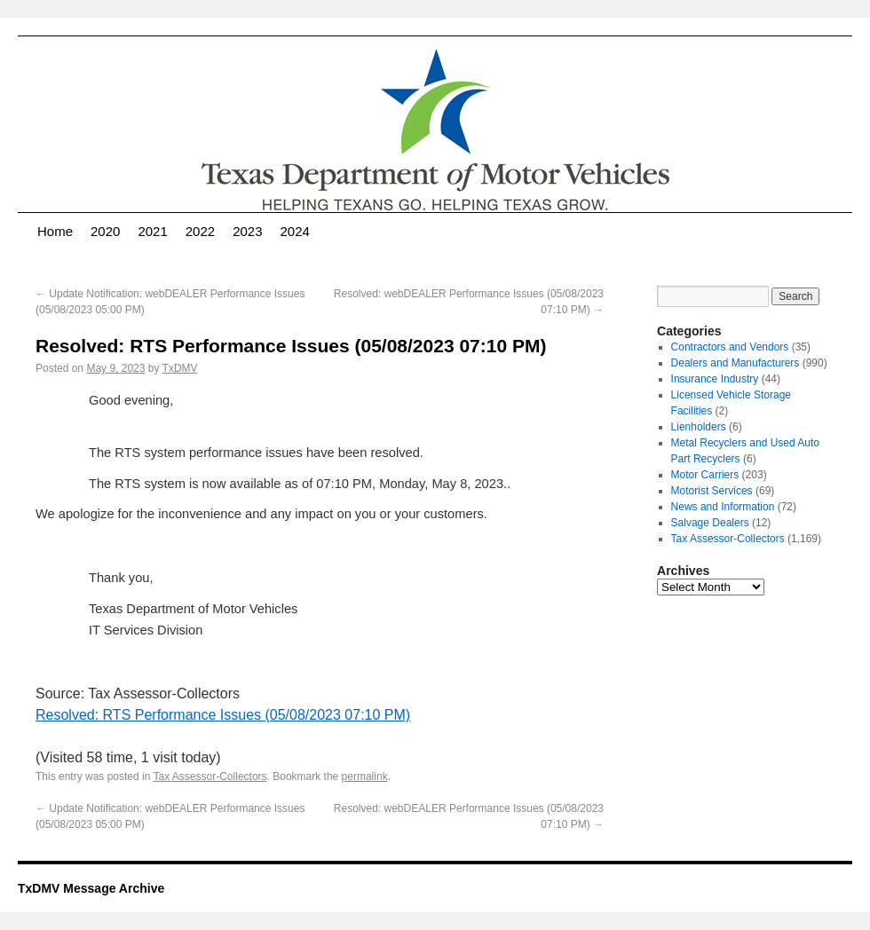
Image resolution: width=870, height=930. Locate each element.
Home (55, 231)
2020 (105, 231)
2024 (295, 231)
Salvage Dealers (710, 522)
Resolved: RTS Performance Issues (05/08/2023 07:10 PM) (223, 714)
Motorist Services (712, 491)
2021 (152, 231)
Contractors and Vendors (730, 347)
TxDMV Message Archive (91, 888)
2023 (247, 231)
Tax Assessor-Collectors (210, 776)
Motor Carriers (705, 475)
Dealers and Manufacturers (735, 363)
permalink (365, 776)
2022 (200, 231)
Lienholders (698, 427)
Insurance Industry (715, 379)
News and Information (723, 506)
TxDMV (180, 368)
